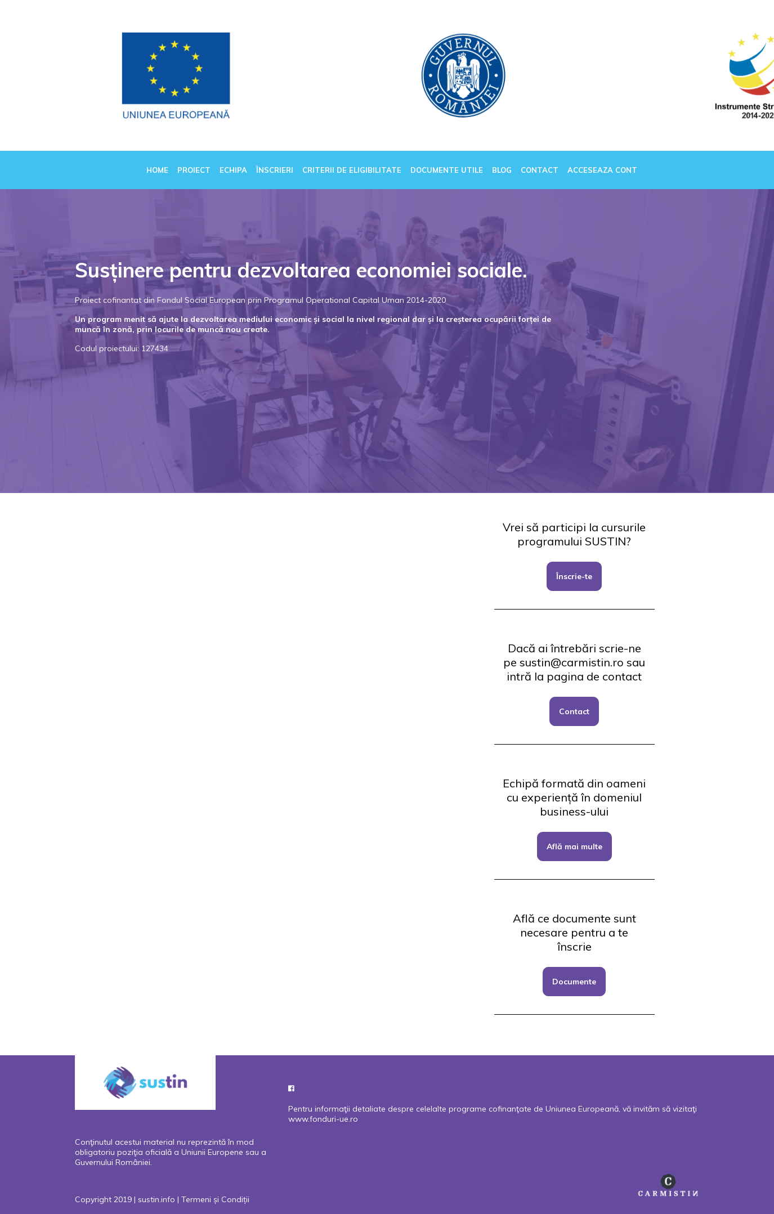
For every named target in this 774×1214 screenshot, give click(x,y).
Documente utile (446, 169)
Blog (502, 169)
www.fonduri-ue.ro (323, 1119)
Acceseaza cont (602, 169)
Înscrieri (274, 169)
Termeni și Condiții (215, 1199)
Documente (574, 981)
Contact (539, 169)
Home (157, 169)
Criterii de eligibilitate (351, 169)
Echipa (233, 169)
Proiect (194, 169)
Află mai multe (574, 846)
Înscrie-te (574, 576)
